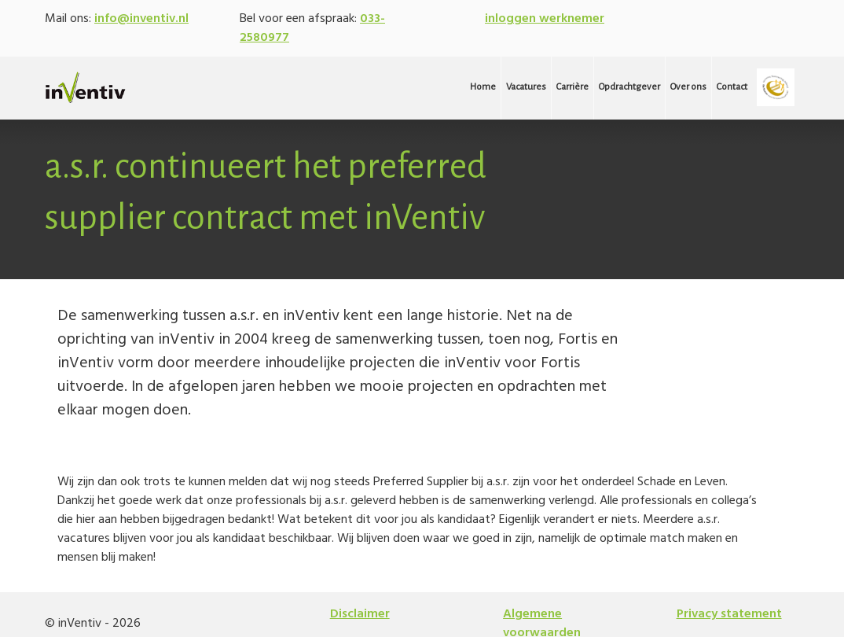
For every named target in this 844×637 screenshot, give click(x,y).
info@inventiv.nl (141, 19)
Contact (732, 87)
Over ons (688, 87)
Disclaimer (360, 614)
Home (483, 87)
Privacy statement (729, 614)
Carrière (572, 87)
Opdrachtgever (629, 87)
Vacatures (526, 87)
